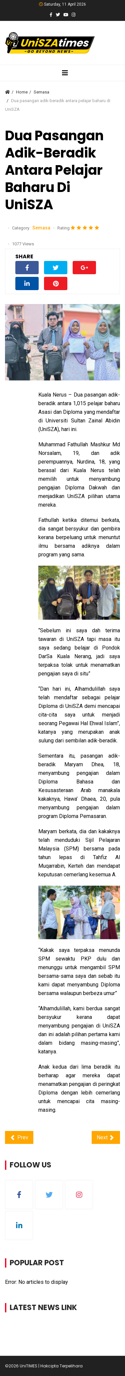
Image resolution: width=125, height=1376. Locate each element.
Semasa (41, 92)
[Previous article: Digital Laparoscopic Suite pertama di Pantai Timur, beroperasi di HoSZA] (19, 1137)
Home (22, 92)
